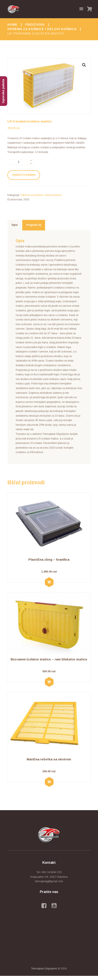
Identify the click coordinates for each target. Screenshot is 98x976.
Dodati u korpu (23, 174)
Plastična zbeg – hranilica (48, 559)
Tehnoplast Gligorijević (44, 968)
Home (12, 24)
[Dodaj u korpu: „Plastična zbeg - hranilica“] (49, 582)
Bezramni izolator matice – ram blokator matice (49, 659)
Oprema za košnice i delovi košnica (42, 29)
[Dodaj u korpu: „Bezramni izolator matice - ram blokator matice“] (49, 682)
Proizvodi (35, 24)
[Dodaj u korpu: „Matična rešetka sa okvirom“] (49, 782)
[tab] (14, 225)
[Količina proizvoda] (21, 162)
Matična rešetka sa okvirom (49, 759)
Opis (14, 224)
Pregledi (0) (33, 224)
